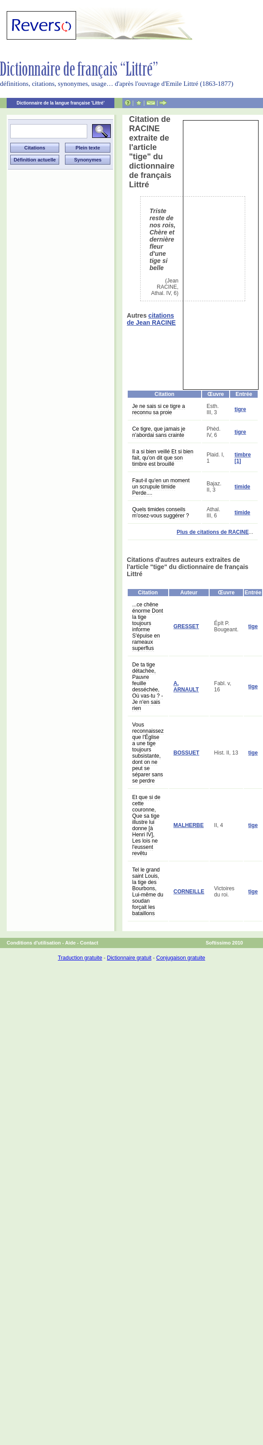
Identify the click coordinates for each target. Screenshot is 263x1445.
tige (253, 626)
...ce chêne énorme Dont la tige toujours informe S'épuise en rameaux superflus (147, 626)
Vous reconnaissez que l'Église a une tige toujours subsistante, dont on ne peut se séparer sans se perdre (148, 753)
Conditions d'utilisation (34, 942)
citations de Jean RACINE (151, 319)
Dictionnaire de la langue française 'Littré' (60, 103)
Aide (70, 942)
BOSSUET (186, 753)
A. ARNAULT (186, 686)
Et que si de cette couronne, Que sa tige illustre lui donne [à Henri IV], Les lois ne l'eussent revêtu (146, 825)
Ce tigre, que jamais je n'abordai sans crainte (158, 432)
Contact (89, 942)
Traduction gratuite (80, 958)
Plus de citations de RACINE (213, 532)
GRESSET (186, 626)
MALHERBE (189, 825)
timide (242, 487)
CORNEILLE (189, 891)
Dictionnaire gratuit (129, 958)
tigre (240, 409)
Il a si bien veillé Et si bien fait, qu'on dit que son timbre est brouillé (162, 457)
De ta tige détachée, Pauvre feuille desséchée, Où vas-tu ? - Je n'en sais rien (147, 686)
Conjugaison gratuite (180, 958)
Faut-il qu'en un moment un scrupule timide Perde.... (161, 486)
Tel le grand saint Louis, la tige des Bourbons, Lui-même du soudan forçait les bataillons (147, 891)
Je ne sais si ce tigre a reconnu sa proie (158, 409)
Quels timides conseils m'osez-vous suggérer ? (160, 512)
